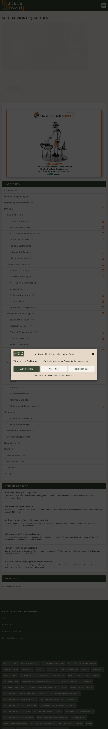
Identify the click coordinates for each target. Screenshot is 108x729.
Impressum (70, 375)
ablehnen (54, 369)
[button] (93, 354)
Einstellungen (81, 369)
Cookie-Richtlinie (40, 375)
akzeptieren (26, 369)
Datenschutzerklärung (56, 375)
